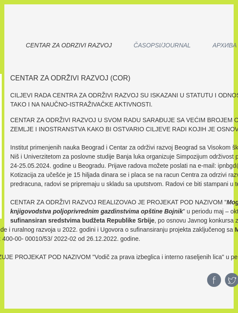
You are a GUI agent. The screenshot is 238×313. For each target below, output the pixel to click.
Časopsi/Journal (162, 45)
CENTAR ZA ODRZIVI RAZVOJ (69, 45)
